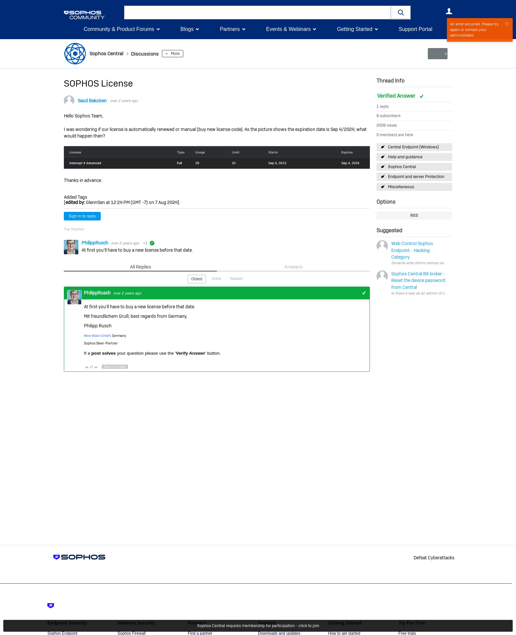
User (449, 11)
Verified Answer (397, 95)
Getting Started (355, 29)
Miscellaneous (401, 186)
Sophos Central (402, 166)
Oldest (196, 278)
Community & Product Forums (119, 29)
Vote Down (95, 366)
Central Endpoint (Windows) (413, 147)
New (437, 53)
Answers (293, 267)
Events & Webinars (288, 29)
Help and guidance (405, 157)
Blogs (187, 29)
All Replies (140, 267)
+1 (363, 292)
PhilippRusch (95, 243)
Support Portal (415, 29)
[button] (401, 12)
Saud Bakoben (92, 100)
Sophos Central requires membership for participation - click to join (258, 625)
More (185, 53)
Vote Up (86, 366)
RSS (414, 215)
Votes (216, 278)
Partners (230, 29)
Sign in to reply (82, 216)
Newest (236, 278)
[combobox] (257, 12)
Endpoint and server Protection (416, 176)
